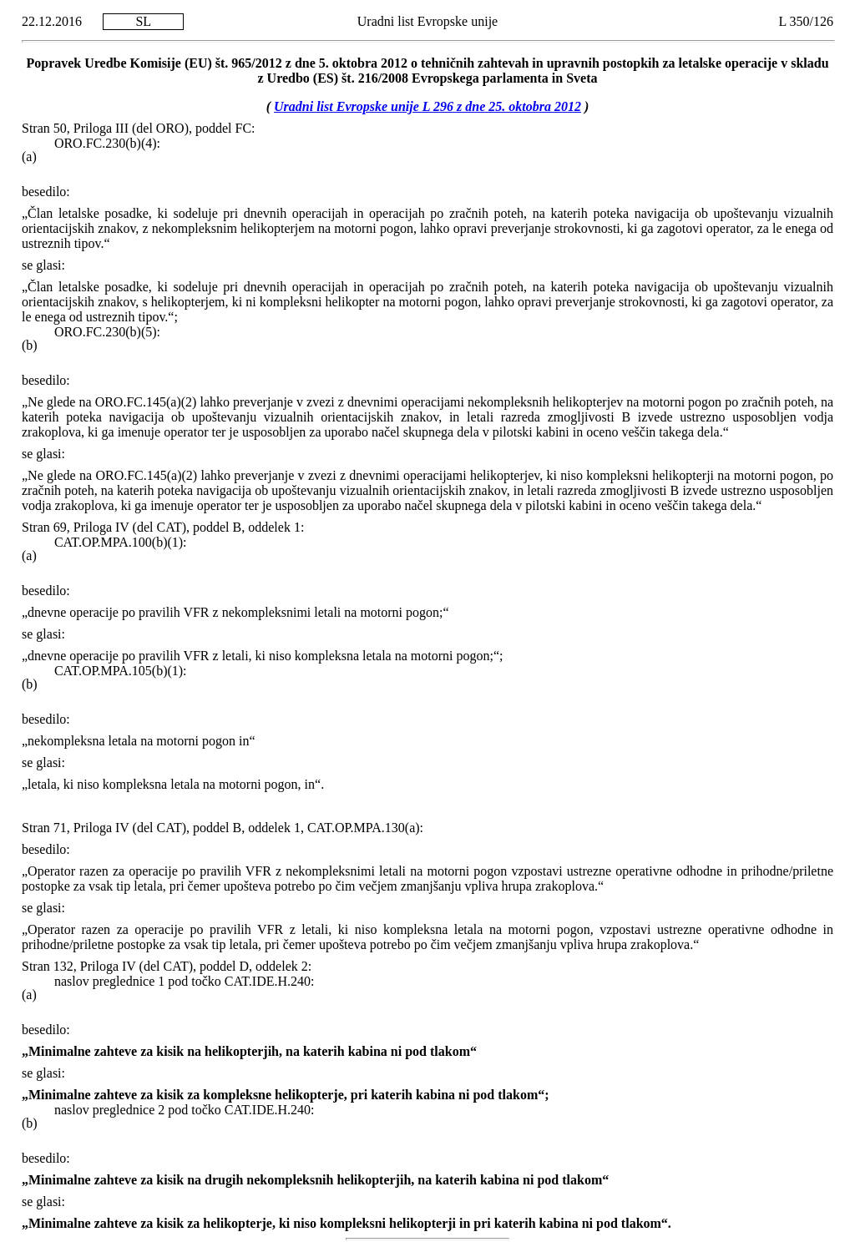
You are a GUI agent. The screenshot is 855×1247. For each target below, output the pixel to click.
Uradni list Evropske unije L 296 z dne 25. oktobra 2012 (427, 106)
